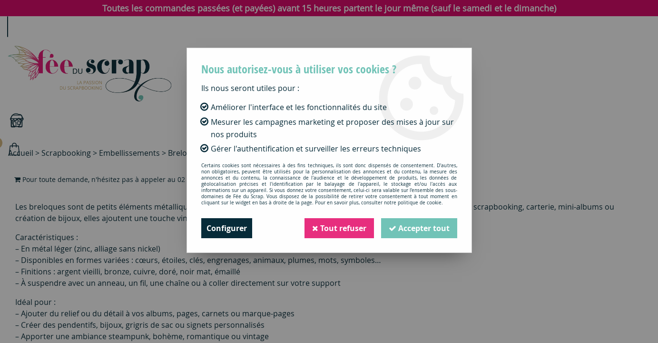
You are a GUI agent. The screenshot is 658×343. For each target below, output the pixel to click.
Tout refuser (339, 228)
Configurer (226, 228)
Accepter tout (419, 228)
